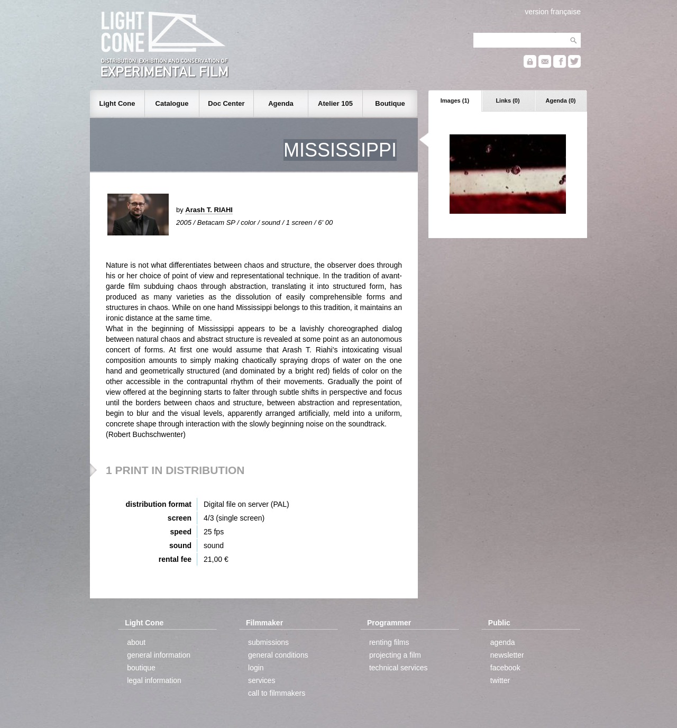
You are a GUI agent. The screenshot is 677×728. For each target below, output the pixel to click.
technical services (398, 667)
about (136, 642)
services (261, 680)
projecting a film (395, 655)
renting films (389, 642)
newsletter (507, 655)
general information (158, 655)
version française (553, 11)
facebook (505, 667)
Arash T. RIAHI (209, 210)
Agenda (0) (561, 100)
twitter (500, 680)
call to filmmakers (276, 693)
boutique (141, 667)
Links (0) (507, 100)
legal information (154, 680)
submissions (268, 642)
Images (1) (455, 100)
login (256, 667)
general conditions (278, 655)
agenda (502, 642)
